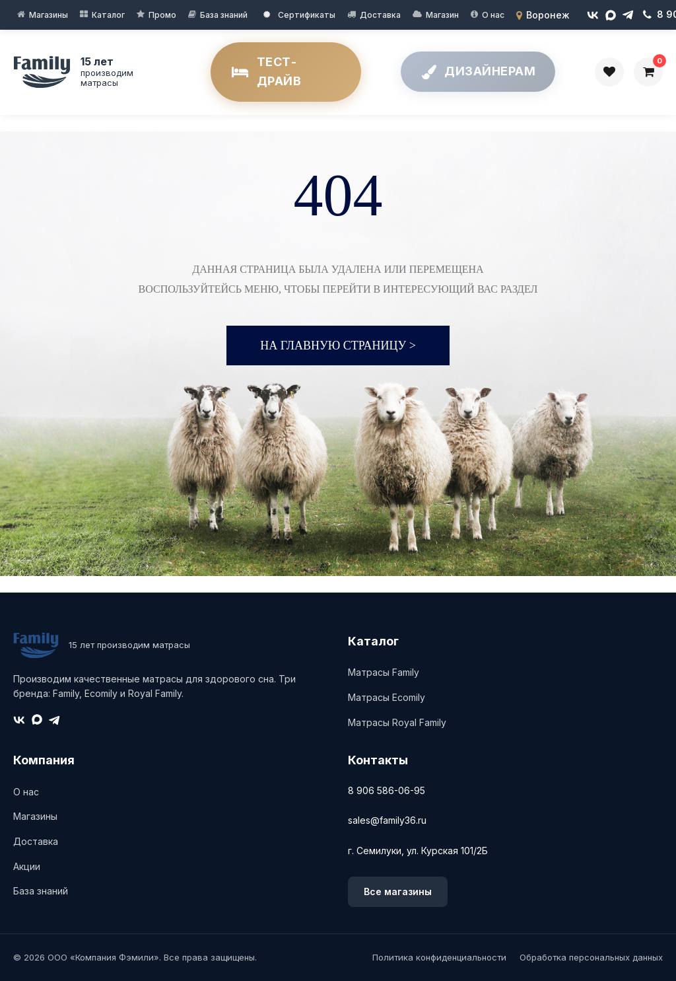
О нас (493, 15)
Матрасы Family (383, 672)
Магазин (442, 15)
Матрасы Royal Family (397, 722)
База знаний (224, 15)
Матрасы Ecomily (386, 697)
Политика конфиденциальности (439, 957)
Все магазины (398, 891)
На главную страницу (338, 345)
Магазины (48, 15)
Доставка (380, 15)
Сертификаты (299, 15)
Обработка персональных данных (591, 957)
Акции (26, 866)
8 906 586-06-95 (386, 790)
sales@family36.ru (387, 820)
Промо (162, 15)
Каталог (108, 15)
